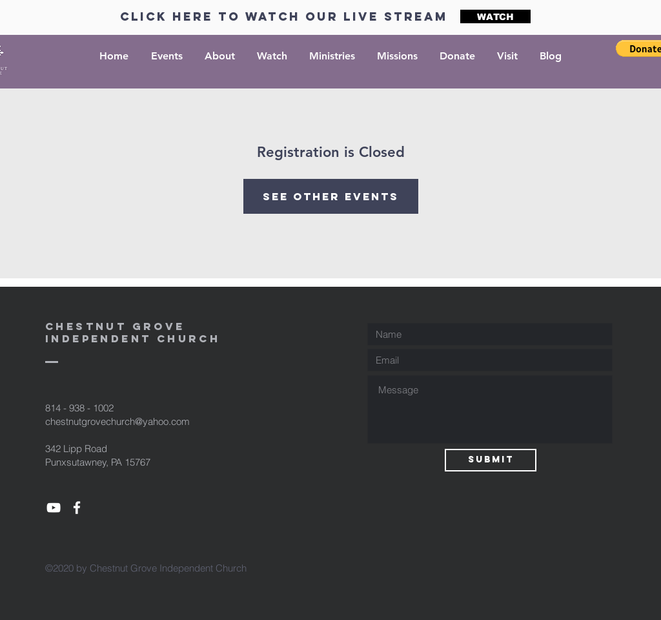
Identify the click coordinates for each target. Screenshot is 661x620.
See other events (331, 196)
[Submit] (490, 460)
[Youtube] (53, 507)
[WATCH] (495, 16)
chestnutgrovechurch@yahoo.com (117, 421)
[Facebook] (76, 507)
